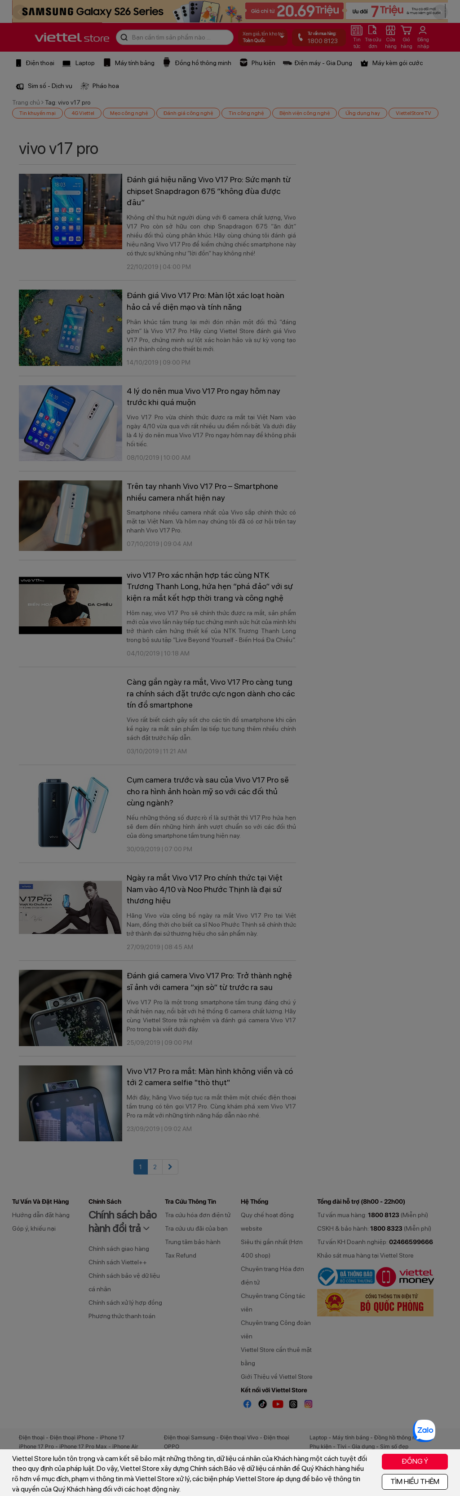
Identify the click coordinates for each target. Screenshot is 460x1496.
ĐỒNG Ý (415, 1461)
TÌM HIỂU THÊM (414, 1481)
